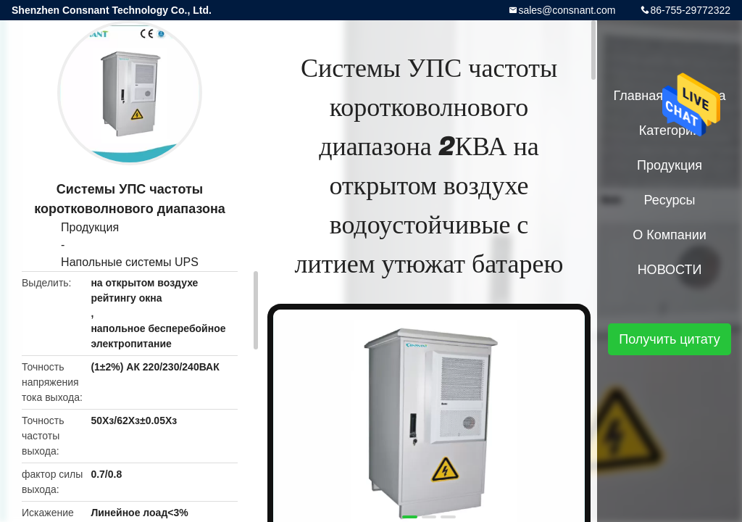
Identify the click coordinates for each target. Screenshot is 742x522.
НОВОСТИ (670, 269)
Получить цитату (669, 339)
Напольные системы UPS (130, 262)
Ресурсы (670, 200)
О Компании (669, 235)
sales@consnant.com (566, 10)
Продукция (90, 227)
